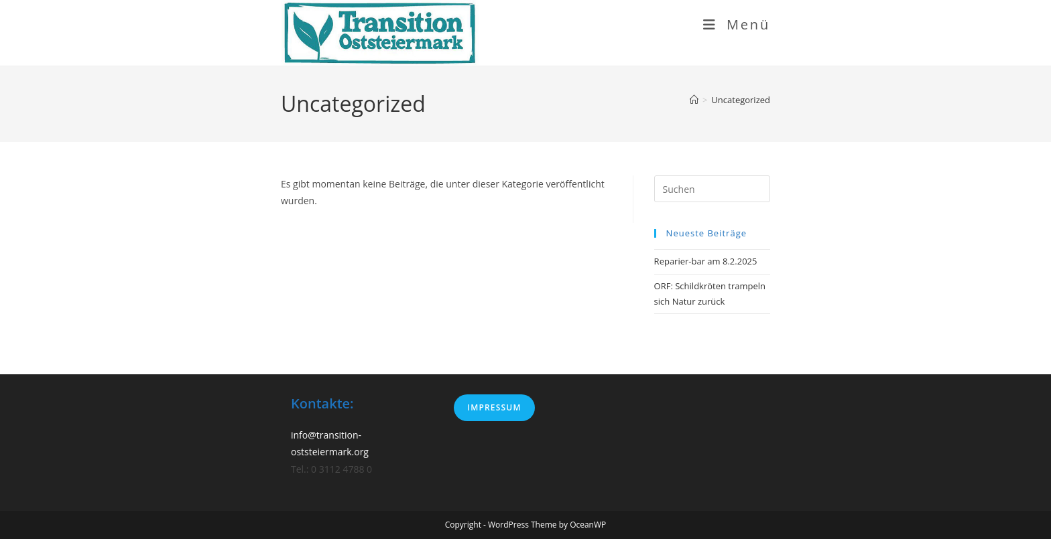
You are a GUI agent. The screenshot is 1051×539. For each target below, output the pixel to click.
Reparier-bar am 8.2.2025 (705, 261)
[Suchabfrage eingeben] (712, 188)
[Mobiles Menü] (736, 24)
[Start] (694, 100)
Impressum (494, 407)
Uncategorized (740, 100)
